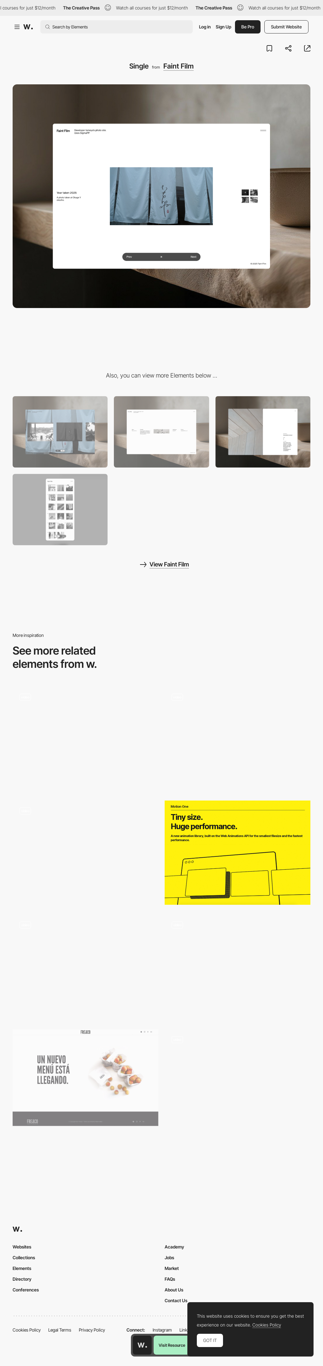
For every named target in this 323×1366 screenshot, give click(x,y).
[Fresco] (85, 1077)
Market (172, 1268)
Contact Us (176, 1300)
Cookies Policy (27, 1330)
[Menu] (262, 432)
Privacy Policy (92, 1330)
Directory (22, 1279)
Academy (174, 1246)
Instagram (162, 1330)
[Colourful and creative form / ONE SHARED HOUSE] (85, 966)
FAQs (170, 1279)
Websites (22, 1246)
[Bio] (161, 432)
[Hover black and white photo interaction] (85, 853)
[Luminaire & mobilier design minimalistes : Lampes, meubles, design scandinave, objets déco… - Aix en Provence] (237, 1070)
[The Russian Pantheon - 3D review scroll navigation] (237, 739)
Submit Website (286, 26)
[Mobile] (60, 509)
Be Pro (247, 26)
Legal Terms (59, 1330)
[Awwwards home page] (142, 1345)
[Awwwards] (28, 26)
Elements (22, 1268)
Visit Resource (172, 1345)
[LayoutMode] (60, 432)
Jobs (169, 1257)
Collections (24, 1257)
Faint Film (178, 66)
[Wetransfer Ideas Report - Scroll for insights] (237, 966)
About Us (174, 1289)
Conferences (26, 1289)
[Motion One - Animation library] (237, 853)
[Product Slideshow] (85, 739)
